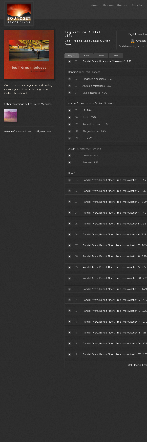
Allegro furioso (69, 131)
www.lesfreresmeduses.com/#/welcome (27, 131)
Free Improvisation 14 (69, 321)
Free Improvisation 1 (69, 180)
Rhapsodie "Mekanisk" (69, 61)
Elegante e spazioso (69, 78)
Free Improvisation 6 (69, 234)
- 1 (69, 110)
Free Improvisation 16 (69, 343)
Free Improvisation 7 (69, 245)
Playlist (71, 55)
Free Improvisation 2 (69, 190)
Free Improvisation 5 (69, 223)
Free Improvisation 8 (69, 256)
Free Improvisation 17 (69, 354)
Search (108, 4)
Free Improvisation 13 (69, 310)
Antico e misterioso (69, 85)
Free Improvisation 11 (69, 289)
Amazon (138, 40)
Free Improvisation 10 (69, 278)
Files (116, 55)
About (95, 4)
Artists (86, 55)
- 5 (69, 138)
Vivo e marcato (69, 92)
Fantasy (69, 162)
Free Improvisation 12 (69, 299)
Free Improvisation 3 (69, 201)
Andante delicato (69, 124)
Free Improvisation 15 (69, 332)
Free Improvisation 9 (69, 267)
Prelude (69, 155)
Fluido (69, 117)
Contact (123, 4)
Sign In (137, 4)
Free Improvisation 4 (69, 212)
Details (101, 55)
